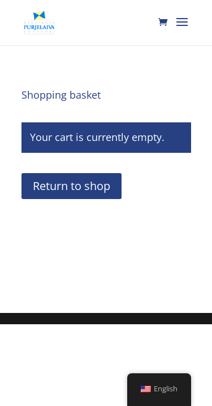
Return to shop (71, 185)
